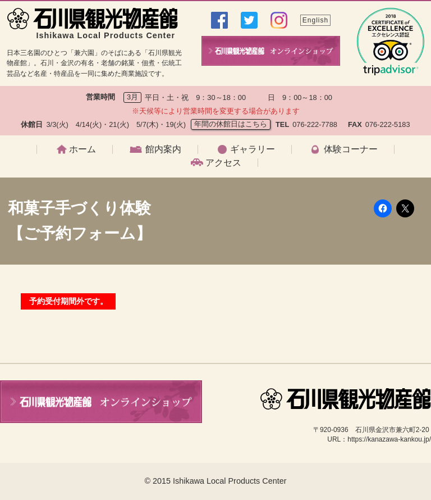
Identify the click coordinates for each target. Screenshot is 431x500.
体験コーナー (351, 149)
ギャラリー (252, 149)
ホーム (82, 149)
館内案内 (163, 149)
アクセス (223, 162)
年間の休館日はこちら (230, 124)
